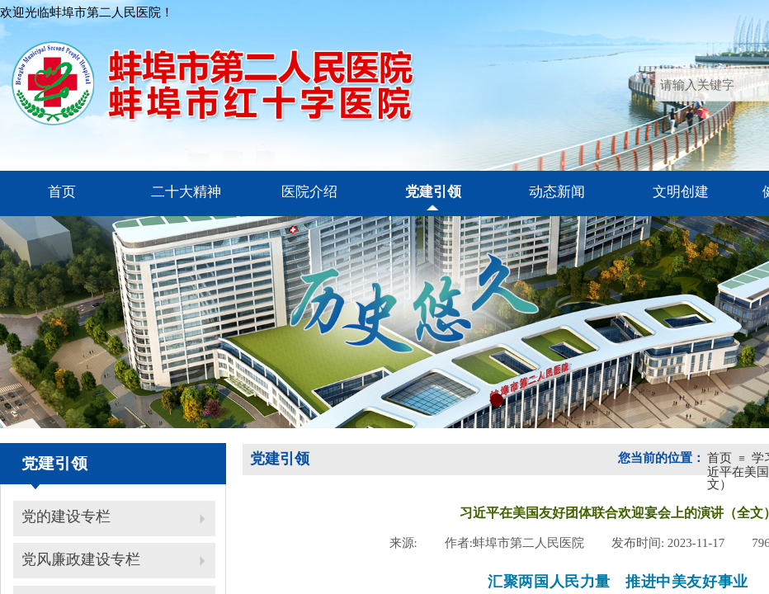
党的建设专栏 (66, 516)
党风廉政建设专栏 (80, 559)
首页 (719, 457)
